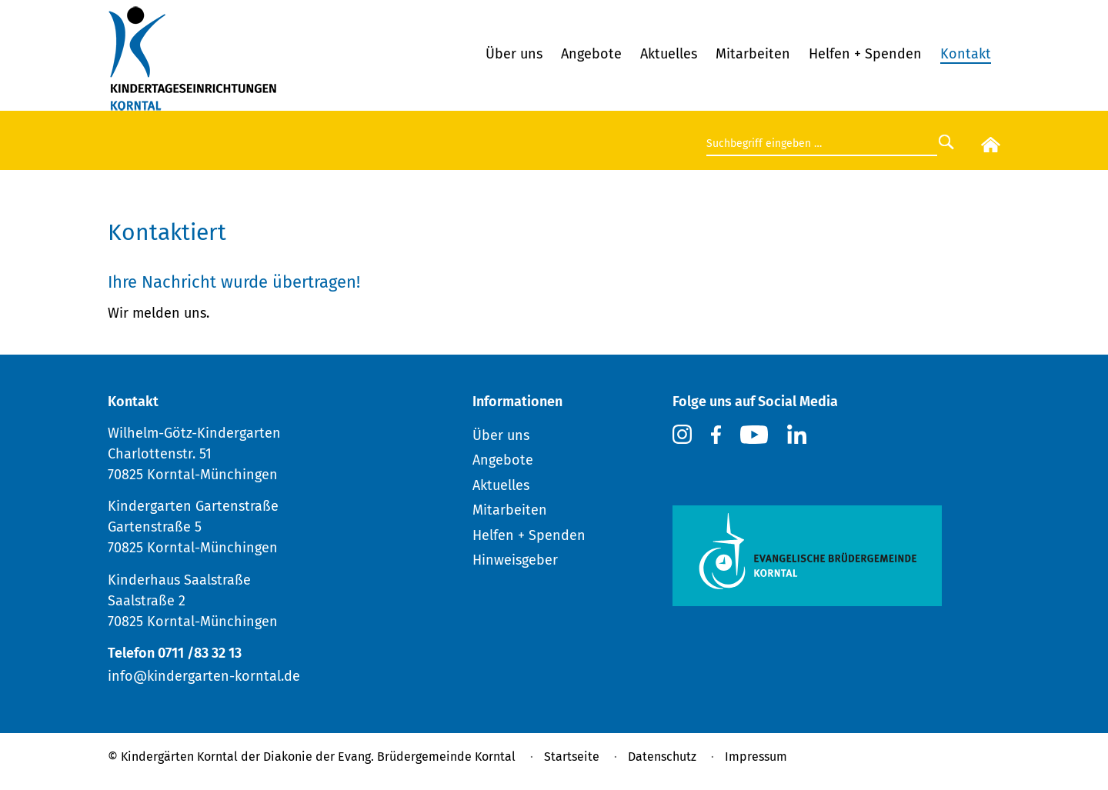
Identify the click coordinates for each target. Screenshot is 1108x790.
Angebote (591, 53)
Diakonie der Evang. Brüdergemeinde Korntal (389, 756)
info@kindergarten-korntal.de (204, 676)
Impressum (756, 756)
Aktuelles (668, 53)
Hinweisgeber (515, 560)
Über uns (514, 53)
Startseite (571, 756)
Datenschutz (662, 756)
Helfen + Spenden (865, 53)
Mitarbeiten (753, 53)
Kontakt (965, 53)
